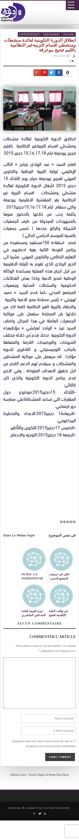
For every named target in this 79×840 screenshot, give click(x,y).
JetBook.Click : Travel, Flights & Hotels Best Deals (39, 774)
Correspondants (29, 34)
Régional (69, 34)
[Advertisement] (41, 562)
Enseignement (51, 34)
